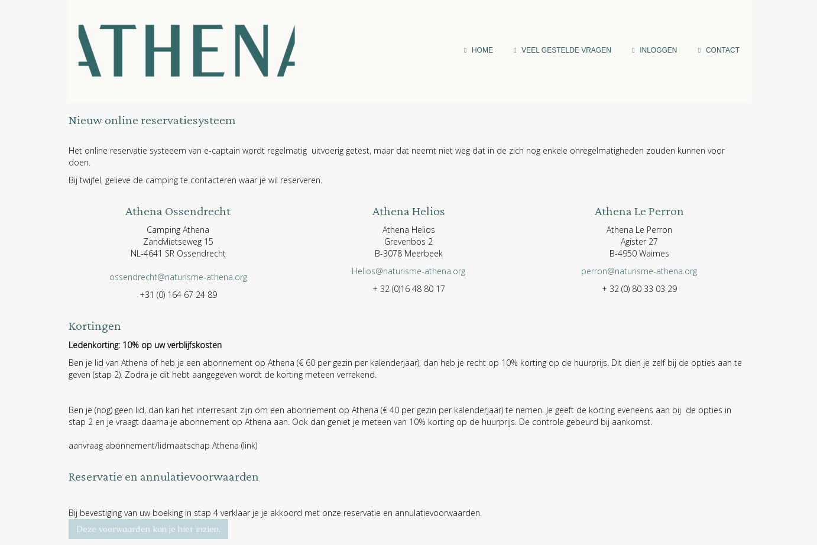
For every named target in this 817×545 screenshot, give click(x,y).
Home (477, 50)
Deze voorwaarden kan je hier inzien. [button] (148, 529)
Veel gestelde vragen (561, 50)
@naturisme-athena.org (178, 277)
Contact (717, 50)
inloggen (653, 50)
